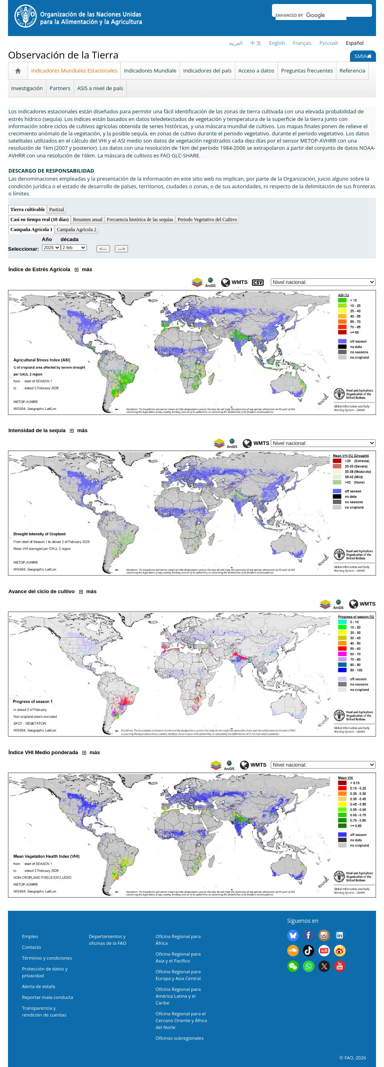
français (302, 43)
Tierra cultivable (27, 209)
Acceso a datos (256, 70)
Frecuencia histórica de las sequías (140, 219)
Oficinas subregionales (180, 1038)
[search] (311, 15)
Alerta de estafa (38, 986)
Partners (60, 88)
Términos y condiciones (47, 958)
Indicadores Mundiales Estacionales (74, 70)
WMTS (234, 282)
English (277, 43)
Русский (329, 43)
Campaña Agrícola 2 (76, 229)
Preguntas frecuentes (307, 70)
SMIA (363, 56)
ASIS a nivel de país (100, 88)
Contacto (31, 947)
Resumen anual (87, 219)
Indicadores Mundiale (150, 70)
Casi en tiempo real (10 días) (39, 219)
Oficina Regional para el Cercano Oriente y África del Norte (181, 1020)
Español (355, 43)
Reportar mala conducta (47, 997)
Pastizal (56, 209)
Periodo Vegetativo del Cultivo (207, 219)
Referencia (352, 70)
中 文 (255, 43)
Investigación (27, 88)
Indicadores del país (207, 70)
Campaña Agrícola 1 (31, 229)
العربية (235, 43)
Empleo (30, 936)
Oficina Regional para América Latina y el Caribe (178, 996)
